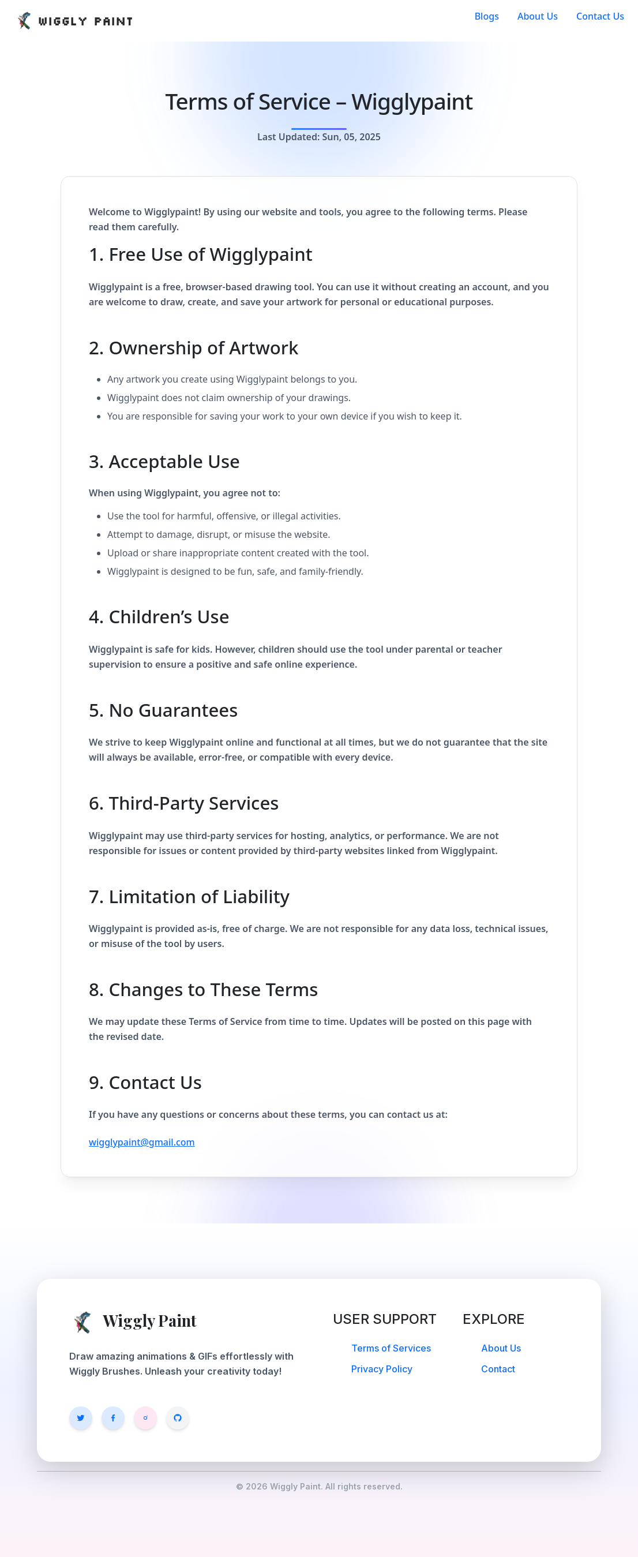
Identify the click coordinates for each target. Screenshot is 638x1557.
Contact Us (600, 16)
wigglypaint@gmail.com (142, 1142)
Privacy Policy (381, 1369)
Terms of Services (391, 1348)
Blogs (487, 16)
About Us (537, 16)
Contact (498, 1369)
